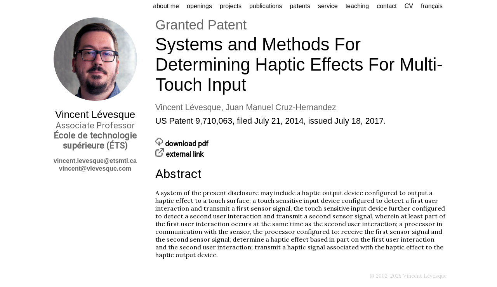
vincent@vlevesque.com (95, 168)
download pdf (182, 144)
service (328, 6)
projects (231, 6)
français (432, 6)
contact (387, 6)
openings (199, 6)
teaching (357, 6)
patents (300, 6)
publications (265, 6)
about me (166, 6)
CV (409, 6)
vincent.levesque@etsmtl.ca (95, 160)
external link (179, 154)
